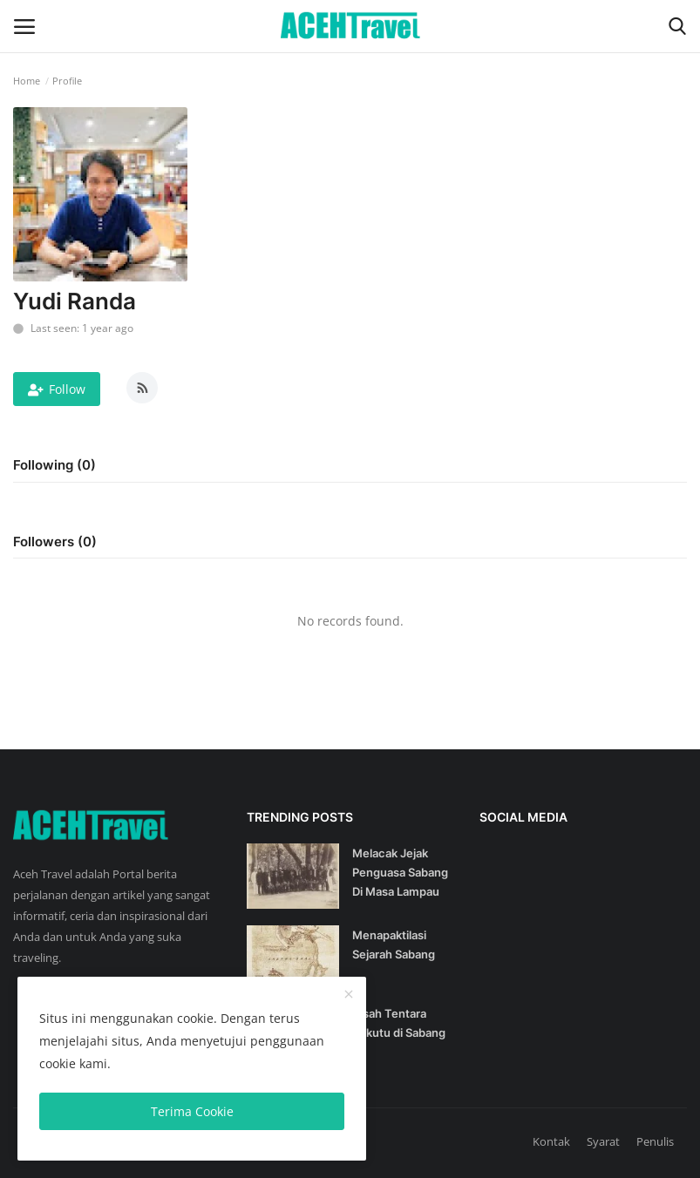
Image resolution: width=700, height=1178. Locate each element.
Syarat (603, 1141)
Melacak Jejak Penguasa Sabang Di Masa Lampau (400, 872)
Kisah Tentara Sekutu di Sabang (398, 1022)
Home (26, 80)
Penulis (655, 1141)
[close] (348, 995)
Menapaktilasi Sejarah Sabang (393, 944)
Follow (56, 389)
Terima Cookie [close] (192, 1111)
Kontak (551, 1141)
